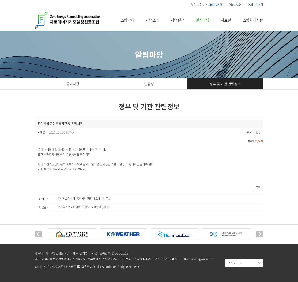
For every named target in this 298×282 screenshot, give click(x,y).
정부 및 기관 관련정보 (225, 84)
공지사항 (73, 84)
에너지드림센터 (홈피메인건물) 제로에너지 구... (84, 199)
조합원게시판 (253, 20)
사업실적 (177, 20)
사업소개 (152, 20)
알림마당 (202, 20)
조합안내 (127, 20)
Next (259, 234)
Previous (38, 234)
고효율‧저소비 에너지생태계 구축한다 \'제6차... (85, 207)
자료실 (226, 20)
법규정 (149, 84)
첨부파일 (255, 141)
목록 (258, 187)
